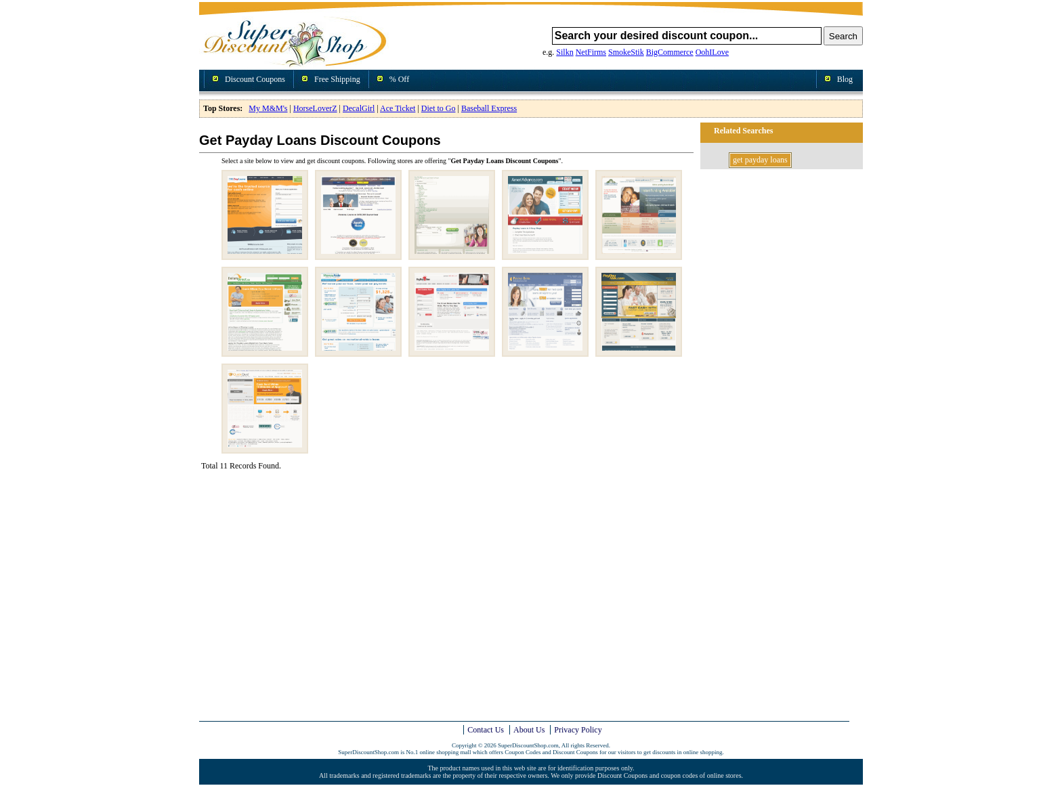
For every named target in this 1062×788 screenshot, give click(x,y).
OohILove (712, 52)
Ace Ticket (397, 108)
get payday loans (760, 160)
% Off (399, 79)
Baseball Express (489, 108)
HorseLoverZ (315, 108)
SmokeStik (626, 52)
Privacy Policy (577, 730)
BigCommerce (670, 52)
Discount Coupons (255, 79)
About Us (529, 730)
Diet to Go (438, 108)
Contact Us (485, 730)
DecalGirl (359, 108)
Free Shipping (337, 79)
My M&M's (268, 108)
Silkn (564, 52)
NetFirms (591, 52)
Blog (845, 79)
